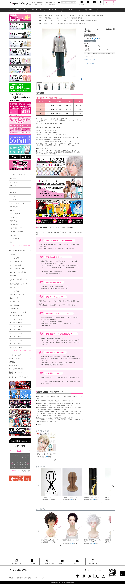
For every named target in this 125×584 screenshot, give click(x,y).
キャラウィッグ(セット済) (17, 250)
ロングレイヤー (14, 238)
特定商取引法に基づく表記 (24, 578)
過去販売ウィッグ (15, 365)
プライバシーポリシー (41, 578)
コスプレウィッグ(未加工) (17, 174)
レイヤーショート (15, 200)
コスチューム (48, 15)
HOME (40, 15)
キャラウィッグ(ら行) (16, 344)
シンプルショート (15, 196)
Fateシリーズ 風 (14, 258)
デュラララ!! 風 (14, 305)
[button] (38, 486)
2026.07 (20, 450)
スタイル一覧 (14, 182)
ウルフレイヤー (14, 242)
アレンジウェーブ (15, 210)
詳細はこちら (41, 424)
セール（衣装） (63, 21)
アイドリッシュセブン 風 (17, 268)
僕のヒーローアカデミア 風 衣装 (65, 15)
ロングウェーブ (14, 235)
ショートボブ (14, 189)
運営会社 (11, 578)
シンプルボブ (14, 207)
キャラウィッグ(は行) (16, 333)
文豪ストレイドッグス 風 (17, 294)
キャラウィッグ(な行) (16, 329)
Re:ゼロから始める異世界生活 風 (18, 279)
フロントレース (14, 224)
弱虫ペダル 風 (14, 298)
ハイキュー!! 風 (14, 291)
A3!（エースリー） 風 (16, 261)
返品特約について (89, 56)
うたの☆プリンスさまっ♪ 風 (18, 312)
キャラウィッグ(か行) (16, 319)
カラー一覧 (13, 178)
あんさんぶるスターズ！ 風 (18, 272)
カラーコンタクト (15, 358)
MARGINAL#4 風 (15, 308)
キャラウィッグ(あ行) (16, 315)
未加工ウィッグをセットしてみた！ (18, 372)
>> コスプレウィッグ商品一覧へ (22, 245)
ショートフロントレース (17, 203)
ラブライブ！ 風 (14, 301)
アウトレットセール (50, 21)
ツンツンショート (15, 192)
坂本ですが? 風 (14, 287)
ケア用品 (12, 362)
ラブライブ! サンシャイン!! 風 (18, 284)
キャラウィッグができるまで (18, 377)
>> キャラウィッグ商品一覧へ (22, 350)
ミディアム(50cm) (15, 221)
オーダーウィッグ (15, 355)
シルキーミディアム (15, 214)
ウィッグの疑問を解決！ (17, 369)
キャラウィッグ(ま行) (16, 336)
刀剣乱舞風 (13, 275)
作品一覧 (12, 254)
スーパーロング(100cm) (17, 231)
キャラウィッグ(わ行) (16, 347)
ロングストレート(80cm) (17, 228)
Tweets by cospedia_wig (15, 115)
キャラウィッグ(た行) (16, 326)
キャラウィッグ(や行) (16, 340)
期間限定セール (49, 18)
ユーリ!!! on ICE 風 (15, 265)
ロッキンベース (14, 217)
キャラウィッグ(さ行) (16, 322)
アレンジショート (15, 185)
